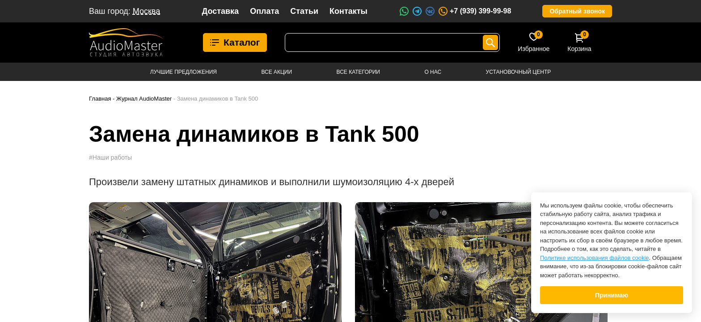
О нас (432, 72)
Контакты (348, 11)
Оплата (264, 11)
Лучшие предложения (183, 72)
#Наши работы (110, 157)
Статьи (304, 11)
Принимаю (611, 295)
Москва (146, 11)
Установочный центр (518, 72)
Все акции (276, 72)
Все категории (358, 72)
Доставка (220, 11)
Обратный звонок (577, 11)
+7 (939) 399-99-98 (474, 11)
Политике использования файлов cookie (594, 257)
